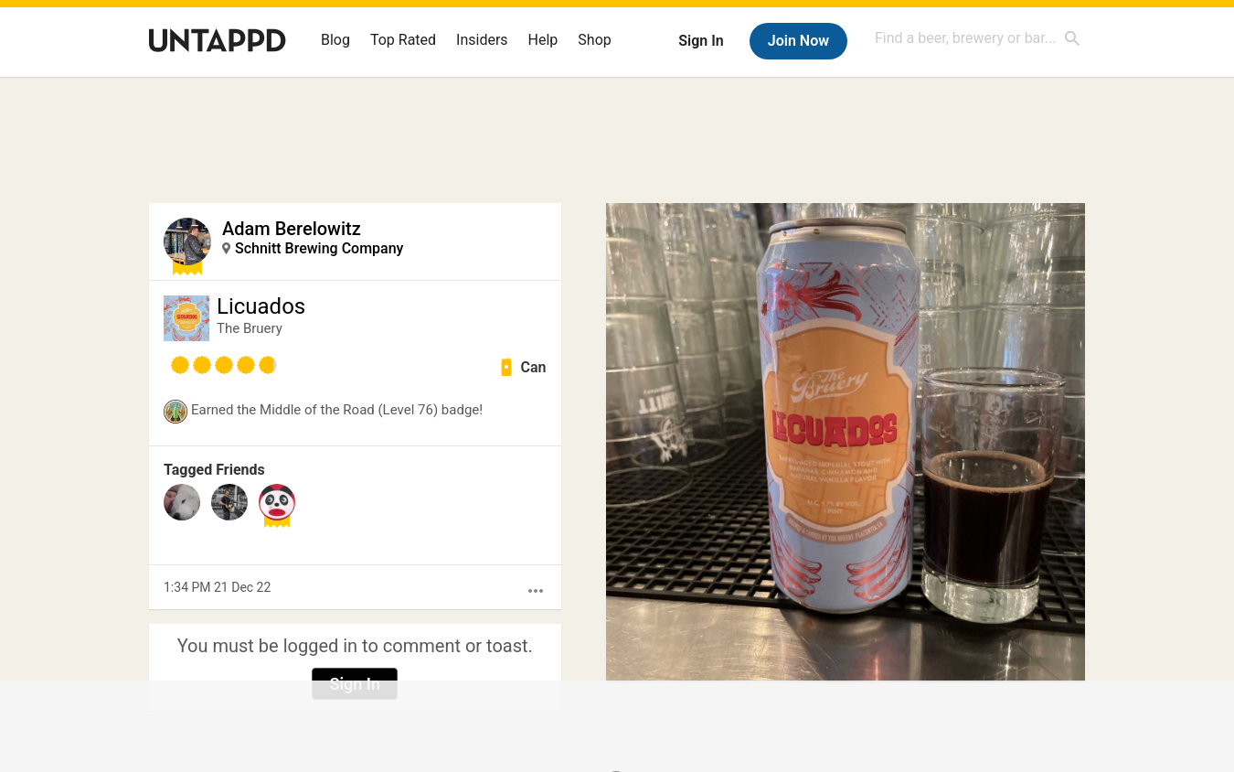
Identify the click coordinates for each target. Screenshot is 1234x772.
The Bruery (249, 328)
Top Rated (403, 39)
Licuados (261, 306)
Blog (335, 39)
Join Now (798, 40)
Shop (594, 39)
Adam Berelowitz (291, 229)
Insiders (482, 39)
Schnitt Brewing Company (319, 248)
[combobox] (978, 38)
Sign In (700, 40)
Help (543, 39)
